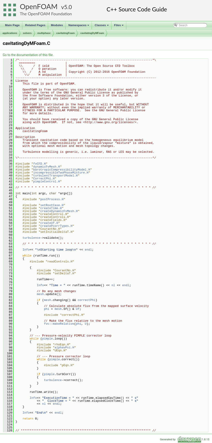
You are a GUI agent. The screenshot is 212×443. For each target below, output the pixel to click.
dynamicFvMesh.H (46, 167)
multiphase (44, 33)
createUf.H (49, 223)
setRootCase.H (51, 205)
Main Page (12, 25)
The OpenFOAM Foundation (46, 13)
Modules (57, 25)
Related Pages (35, 25)
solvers (27, 33)
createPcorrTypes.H (56, 226)
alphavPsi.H (64, 347)
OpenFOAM (39, 6)
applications (10, 33)
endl (88, 250)
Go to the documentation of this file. (28, 55)
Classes (102, 26)
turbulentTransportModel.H (55, 176)
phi (46, 309)
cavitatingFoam (65, 33)
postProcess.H (51, 199)
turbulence (31, 238)
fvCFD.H (39, 164)
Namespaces (79, 26)
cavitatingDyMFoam (92, 33)
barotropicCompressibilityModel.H (61, 170)
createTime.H (51, 208)
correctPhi (87, 300)
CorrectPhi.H (44, 178)
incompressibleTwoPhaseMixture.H (60, 173)
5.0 (68, 7)
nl (113, 285)
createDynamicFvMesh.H (59, 211)
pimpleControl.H (46, 181)
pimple (47, 339)
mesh (40, 294)
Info (26, 250)
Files (119, 26)
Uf (78, 309)
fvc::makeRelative (59, 324)
